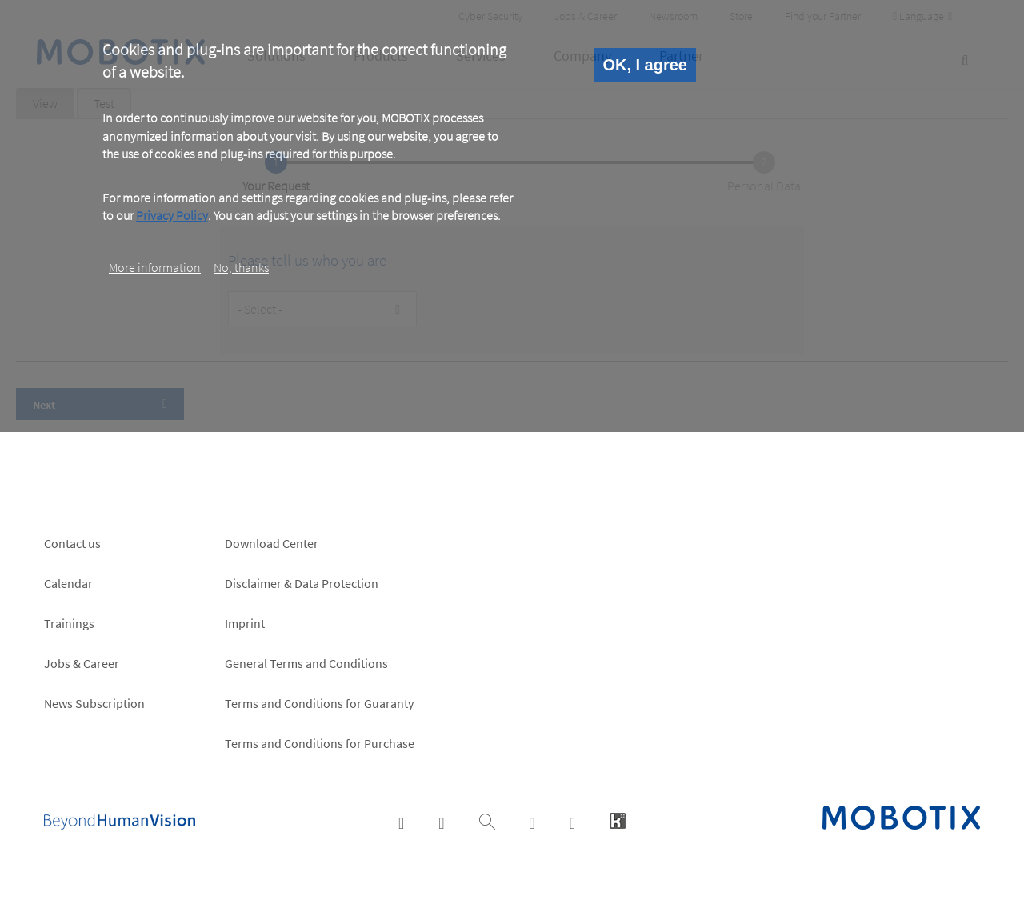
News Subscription (94, 703)
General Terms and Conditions (306, 663)
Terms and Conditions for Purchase (319, 743)
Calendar (68, 583)
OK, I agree (644, 65)
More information (155, 267)
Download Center (271, 543)
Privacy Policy (172, 215)
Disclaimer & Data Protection (301, 583)
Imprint (245, 623)
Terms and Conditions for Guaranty (319, 703)
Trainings (69, 623)
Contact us (72, 543)
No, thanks (241, 267)
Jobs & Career (81, 663)
